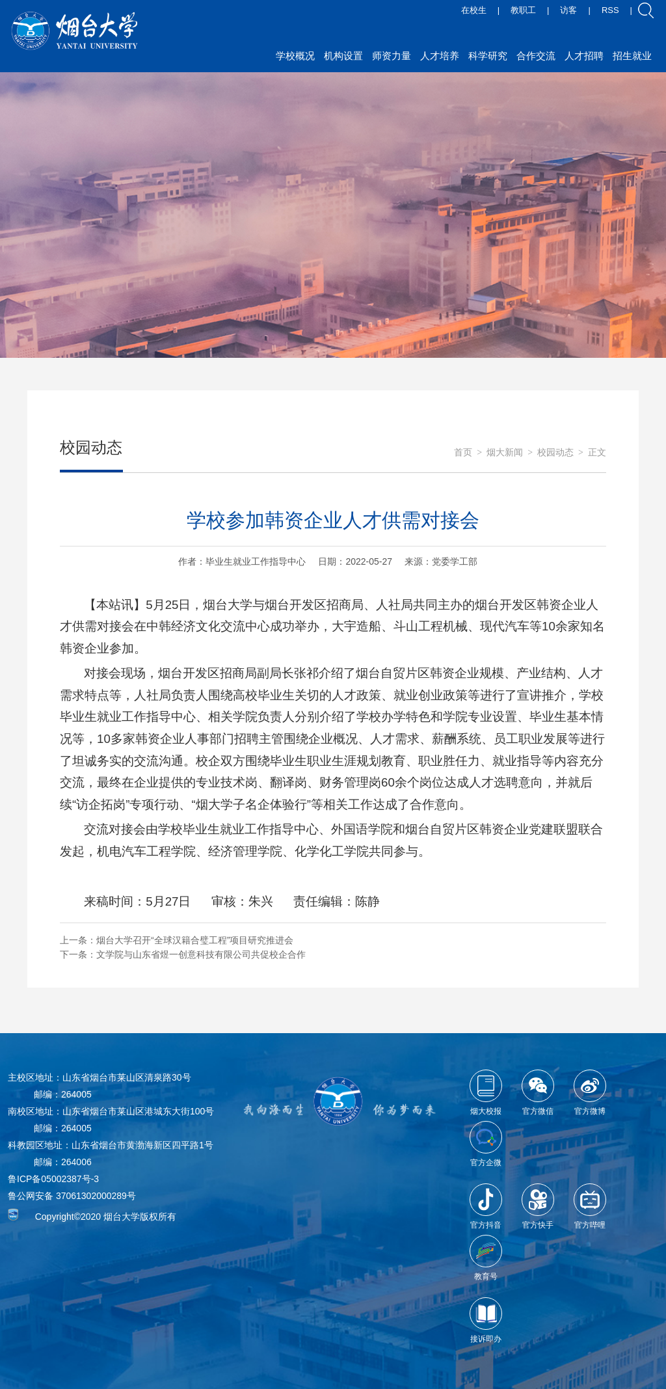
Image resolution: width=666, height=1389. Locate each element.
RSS (610, 10)
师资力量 (391, 55)
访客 (568, 10)
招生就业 (632, 55)
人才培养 (439, 55)
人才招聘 (584, 55)
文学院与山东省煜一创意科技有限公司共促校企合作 (201, 954)
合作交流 (535, 55)
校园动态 (555, 452)
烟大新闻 (504, 452)
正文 (597, 452)
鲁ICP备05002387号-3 (53, 1179)
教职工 (523, 10)
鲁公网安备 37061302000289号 (72, 1196)
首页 (463, 452)
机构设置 (343, 55)
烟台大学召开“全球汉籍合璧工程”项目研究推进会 (194, 940)
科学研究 (487, 55)
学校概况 (295, 55)
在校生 (473, 10)
